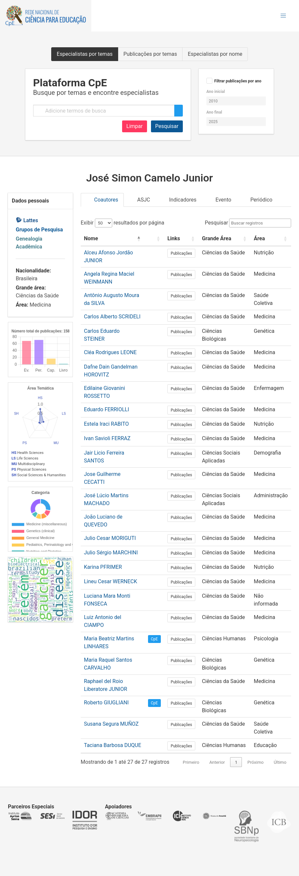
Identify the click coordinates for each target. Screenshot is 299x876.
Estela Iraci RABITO (106, 424)
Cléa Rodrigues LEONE (110, 352)
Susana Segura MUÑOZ (111, 724)
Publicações (181, 253)
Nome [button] (91, 238)
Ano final (214, 112)
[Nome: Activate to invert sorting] (113, 238)
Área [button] (259, 238)
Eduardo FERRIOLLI (106, 409)
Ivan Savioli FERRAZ (107, 438)
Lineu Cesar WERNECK (110, 581)
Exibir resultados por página (122, 223)
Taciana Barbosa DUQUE (112, 745)
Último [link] (280, 762)
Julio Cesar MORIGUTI (110, 538)
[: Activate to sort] (154, 238)
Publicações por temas (150, 54)
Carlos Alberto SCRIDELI (112, 316)
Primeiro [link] (191, 762)
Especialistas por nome (215, 54)
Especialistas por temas (85, 54)
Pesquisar (167, 126)
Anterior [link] (217, 762)
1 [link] (236, 762)
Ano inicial (215, 91)
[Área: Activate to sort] (270, 238)
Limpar (134, 126)
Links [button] (173, 238)
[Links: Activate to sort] (181, 238)
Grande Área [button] (216, 238)
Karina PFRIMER (103, 567)
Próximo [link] (255, 762)
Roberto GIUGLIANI (106, 702)
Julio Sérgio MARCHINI (111, 552)
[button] (283, 16)
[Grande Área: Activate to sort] (224, 238)
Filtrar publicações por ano (238, 81)
